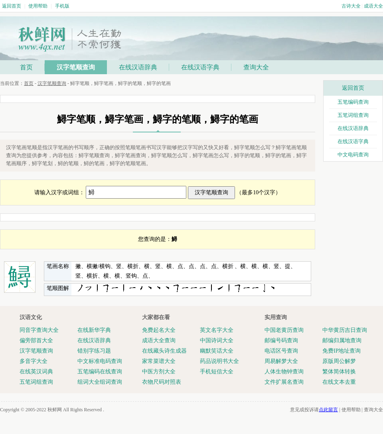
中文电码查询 (353, 155)
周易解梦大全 (281, 361)
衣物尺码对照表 (161, 382)
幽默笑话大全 (216, 351)
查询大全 (256, 67)
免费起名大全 (159, 330)
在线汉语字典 (200, 67)
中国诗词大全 (216, 340)
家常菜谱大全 (159, 361)
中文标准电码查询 (99, 361)
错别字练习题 (94, 351)
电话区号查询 (281, 351)
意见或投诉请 (314, 409)
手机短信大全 (216, 372)
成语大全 (373, 6)
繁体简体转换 (339, 372)
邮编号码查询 (281, 340)
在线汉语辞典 (138, 67)
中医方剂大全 (159, 372)
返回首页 (11, 6)
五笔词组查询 (353, 115)
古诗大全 (351, 6)
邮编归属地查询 (341, 340)
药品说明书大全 (219, 361)
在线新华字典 (94, 330)
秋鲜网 (54, 409)
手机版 (62, 6)
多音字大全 (33, 361)
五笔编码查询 (353, 102)
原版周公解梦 (339, 361)
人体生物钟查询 (284, 372)
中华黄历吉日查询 (344, 330)
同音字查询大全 (39, 330)
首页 (26, 67)
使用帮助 (37, 6)
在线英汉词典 (36, 372)
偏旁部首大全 (36, 340)
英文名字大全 (216, 330)
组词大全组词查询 (99, 382)
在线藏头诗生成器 (164, 351)
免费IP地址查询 (341, 351)
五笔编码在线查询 (99, 372)
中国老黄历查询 (284, 330)
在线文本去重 (339, 382)
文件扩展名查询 (284, 382)
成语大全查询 (159, 340)
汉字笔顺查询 (76, 67)
